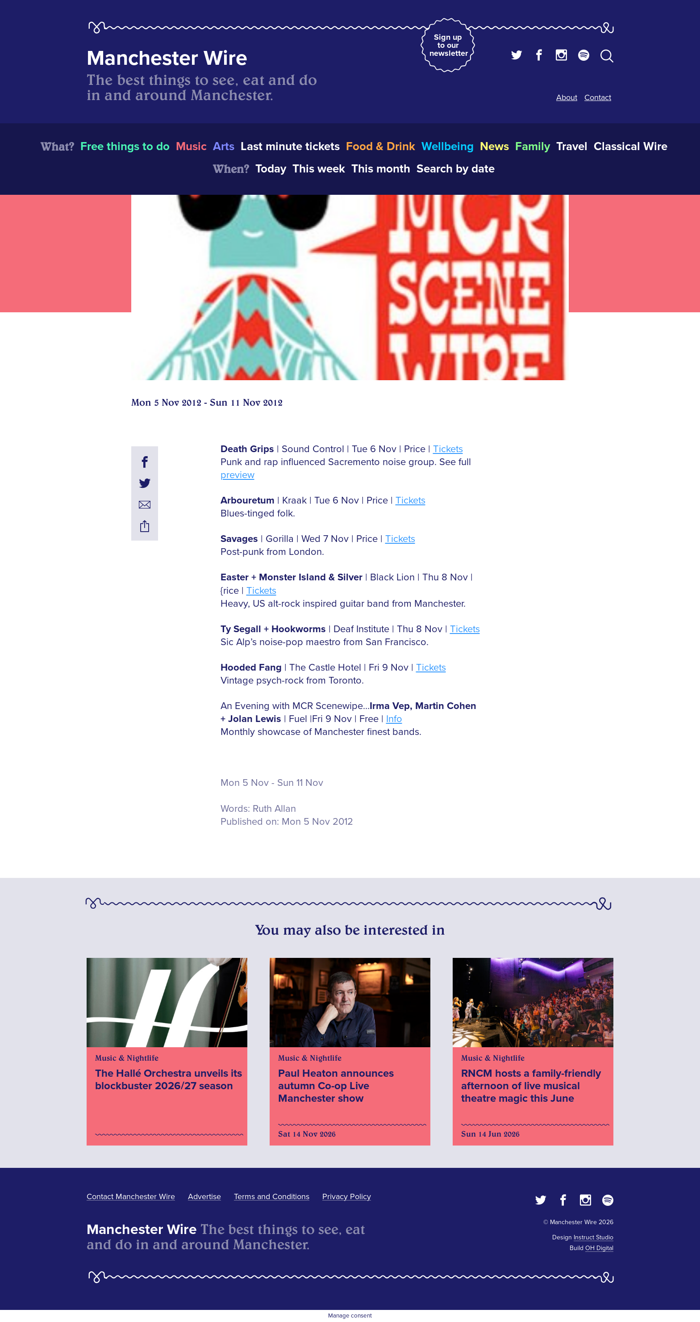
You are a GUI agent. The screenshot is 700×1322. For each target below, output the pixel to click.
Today (270, 169)
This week (318, 169)
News (494, 146)
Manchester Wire (167, 58)
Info (394, 719)
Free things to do (125, 146)
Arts (223, 146)
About (566, 97)
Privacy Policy (346, 1196)
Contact (597, 97)
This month (380, 169)
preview (237, 475)
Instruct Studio (593, 1237)
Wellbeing (447, 146)
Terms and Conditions (271, 1196)
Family (532, 146)
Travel (572, 146)
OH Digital (599, 1248)
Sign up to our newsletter (448, 45)
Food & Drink (380, 146)
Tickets (448, 449)
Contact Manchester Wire (131, 1196)
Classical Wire (630, 146)
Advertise (204, 1196)
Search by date (456, 169)
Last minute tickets (290, 146)
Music (191, 146)
